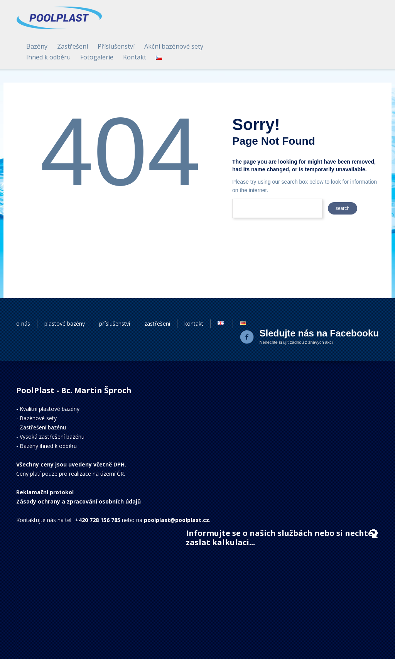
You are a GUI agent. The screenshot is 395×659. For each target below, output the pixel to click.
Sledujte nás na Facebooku (319, 304)
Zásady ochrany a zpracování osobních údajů (78, 472)
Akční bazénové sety (327, 17)
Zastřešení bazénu (43, 398)
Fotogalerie (250, 27)
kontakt (193, 294)
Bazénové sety (38, 388)
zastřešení (157, 294)
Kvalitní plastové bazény (49, 379)
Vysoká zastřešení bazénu (52, 407)
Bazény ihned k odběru (48, 416)
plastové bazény (64, 294)
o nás (23, 294)
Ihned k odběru (202, 27)
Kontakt (288, 27)
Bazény (190, 17)
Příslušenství (270, 17)
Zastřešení (226, 17)
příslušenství (114, 294)
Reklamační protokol (45, 462)
